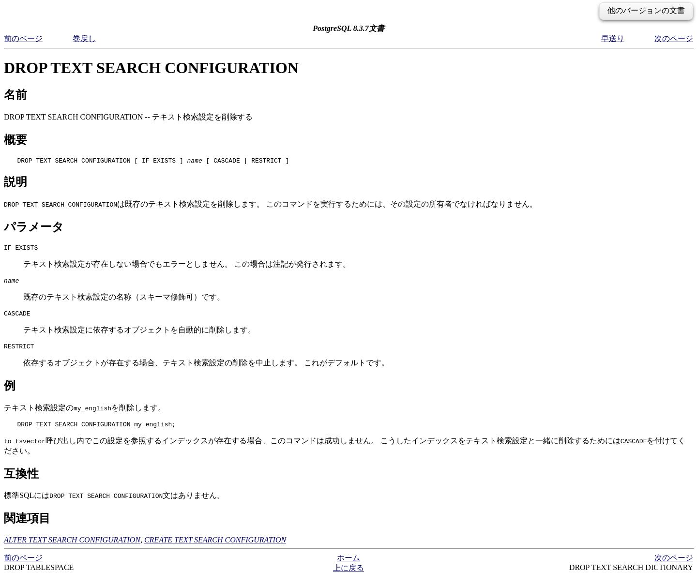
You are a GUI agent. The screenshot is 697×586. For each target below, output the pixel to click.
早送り (612, 38)
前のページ (23, 38)
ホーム (348, 566)
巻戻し (84, 38)
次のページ (673, 38)
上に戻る (348, 576)
